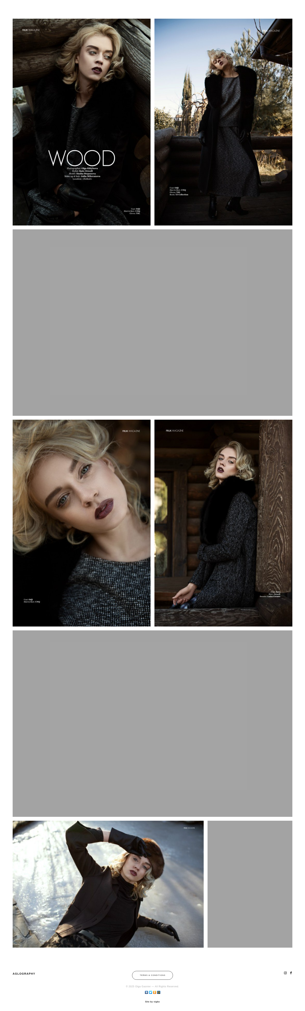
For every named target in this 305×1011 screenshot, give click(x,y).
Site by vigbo (152, 1002)
